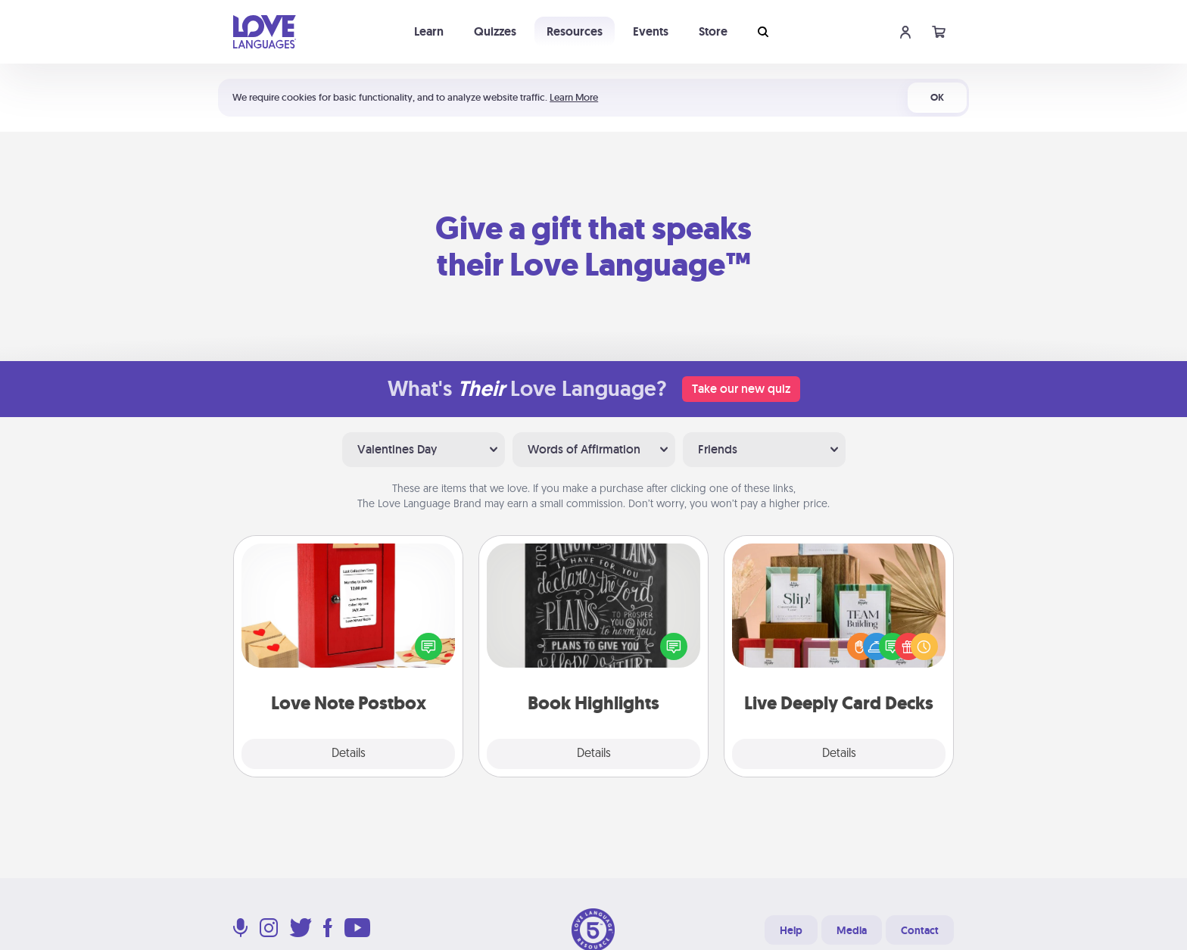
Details (349, 754)
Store (713, 31)
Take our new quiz (741, 389)
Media (852, 930)
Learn (429, 31)
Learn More (574, 97)
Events (650, 31)
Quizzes (495, 31)
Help (791, 930)
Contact (920, 930)
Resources (575, 31)
